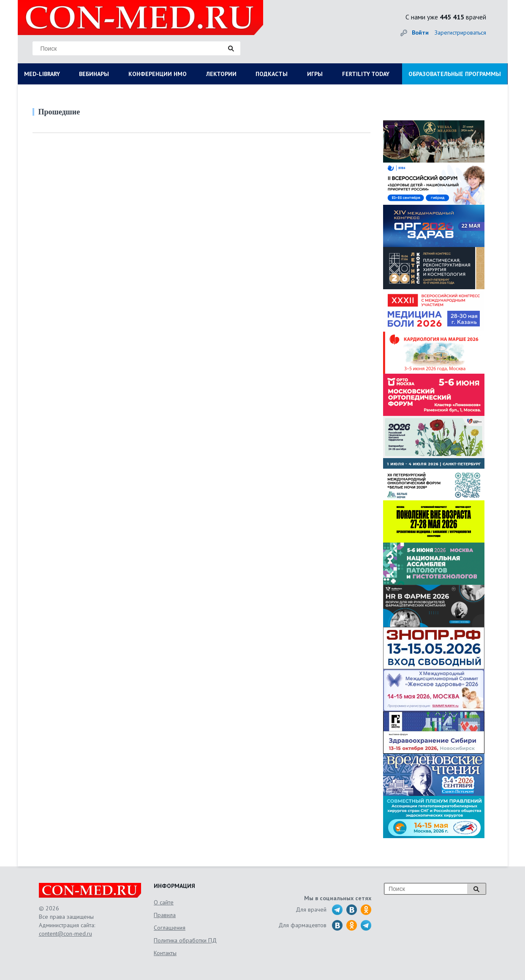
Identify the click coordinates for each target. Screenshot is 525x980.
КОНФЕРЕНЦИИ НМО (157, 74)
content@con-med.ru (65, 933)
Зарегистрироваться (460, 32)
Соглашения (169, 927)
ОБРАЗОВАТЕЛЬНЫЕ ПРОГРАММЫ (454, 74)
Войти (420, 32)
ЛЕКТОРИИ (221, 74)
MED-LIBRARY (42, 74)
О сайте (164, 902)
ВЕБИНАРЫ (94, 74)
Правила (165, 915)
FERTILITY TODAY (365, 74)
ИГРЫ (315, 74)
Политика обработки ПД (185, 940)
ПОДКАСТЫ (272, 74)
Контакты (165, 953)
